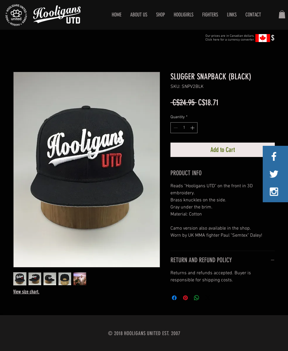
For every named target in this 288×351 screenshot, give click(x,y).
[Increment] (193, 128)
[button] (282, 14)
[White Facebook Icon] (274, 156)
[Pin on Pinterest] (185, 297)
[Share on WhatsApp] (196, 297)
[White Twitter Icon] (274, 174)
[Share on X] (207, 297)
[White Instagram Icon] (274, 192)
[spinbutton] (184, 128)
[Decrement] (175, 128)
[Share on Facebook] (174, 297)
